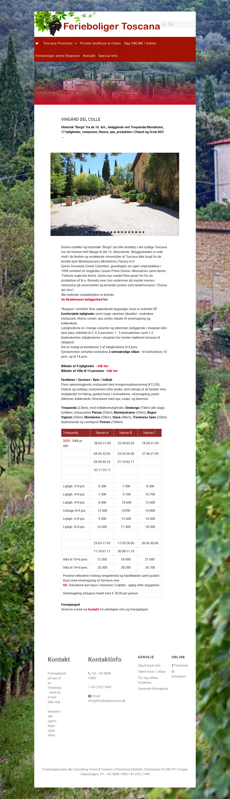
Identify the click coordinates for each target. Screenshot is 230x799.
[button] (6, 194)
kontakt (93, 609)
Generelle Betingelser (153, 688)
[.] (37, 43)
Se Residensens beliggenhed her (84, 299)
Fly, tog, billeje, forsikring (148, 680)
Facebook (181, 665)
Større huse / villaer (152, 671)
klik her (103, 366)
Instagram (179, 676)
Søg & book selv (149, 665)
